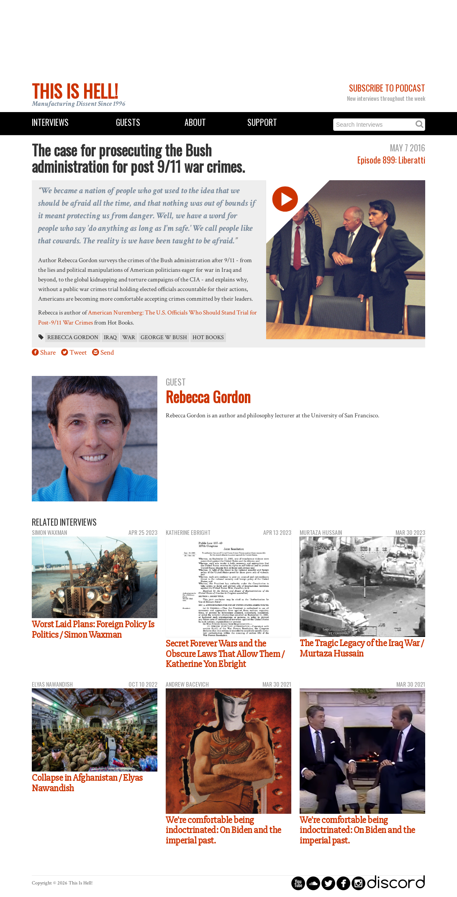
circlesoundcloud (313, 883)
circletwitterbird (328, 883)
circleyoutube (298, 883)
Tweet (78, 352)
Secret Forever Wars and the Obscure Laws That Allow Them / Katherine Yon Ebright (225, 654)
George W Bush (164, 337)
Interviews (50, 122)
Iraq (110, 337)
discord (396, 883)
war (128, 337)
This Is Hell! (75, 91)
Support (262, 122)
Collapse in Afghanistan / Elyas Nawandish (87, 783)
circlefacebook (343, 883)
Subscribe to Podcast (387, 88)
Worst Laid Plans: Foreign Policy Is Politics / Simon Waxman (93, 629)
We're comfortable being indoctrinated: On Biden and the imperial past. (223, 830)
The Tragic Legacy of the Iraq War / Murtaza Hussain (362, 648)
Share (48, 352)
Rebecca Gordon (72, 337)
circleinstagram (358, 883)
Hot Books (208, 337)
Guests (128, 122)
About (195, 122)
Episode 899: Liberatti (391, 160)
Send (107, 352)
